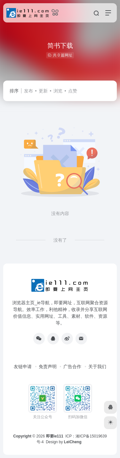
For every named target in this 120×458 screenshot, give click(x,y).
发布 (28, 90)
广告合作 (72, 366)
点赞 (72, 90)
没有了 (60, 240)
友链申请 (23, 366)
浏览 (57, 90)
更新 (43, 90)
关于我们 (97, 366)
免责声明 (48, 366)
